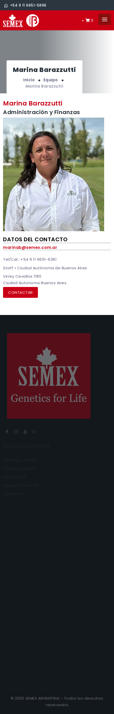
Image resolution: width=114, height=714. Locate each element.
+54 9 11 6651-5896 (25, 5)
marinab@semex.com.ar (30, 247)
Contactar (20, 292)
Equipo (50, 80)
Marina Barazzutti (44, 86)
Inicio (29, 80)
